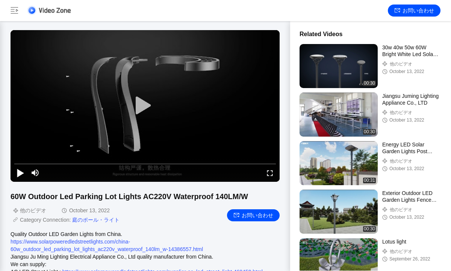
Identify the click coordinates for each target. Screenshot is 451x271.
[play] (145, 105)
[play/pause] (20, 172)
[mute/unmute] (35, 172)
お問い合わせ (414, 11)
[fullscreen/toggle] (269, 172)
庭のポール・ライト (96, 220)
